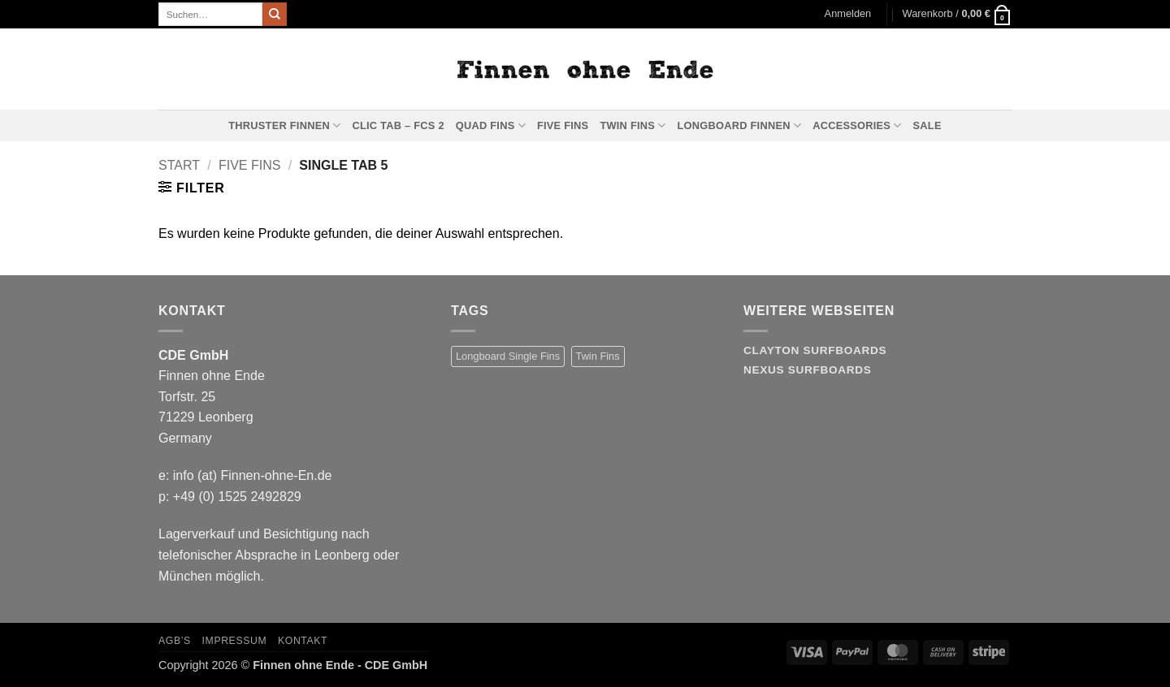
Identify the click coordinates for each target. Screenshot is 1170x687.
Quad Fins (491, 125)
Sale (927, 125)
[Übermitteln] (274, 14)
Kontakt (302, 640)
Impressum (234, 640)
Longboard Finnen (740, 125)
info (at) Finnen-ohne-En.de (252, 475)
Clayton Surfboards (814, 350)
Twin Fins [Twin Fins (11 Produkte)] (598, 356)
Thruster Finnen (284, 125)
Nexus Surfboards (807, 370)
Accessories (856, 125)
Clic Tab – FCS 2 (398, 125)
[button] (848, 14)
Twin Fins (632, 125)
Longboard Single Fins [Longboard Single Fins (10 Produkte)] (508, 356)
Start (179, 165)
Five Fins (562, 125)
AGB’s (174, 640)
